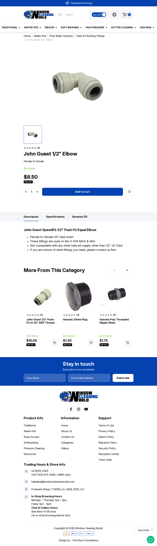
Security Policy (107, 448)
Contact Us (67, 436)
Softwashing (31, 442)
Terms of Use (106, 425)
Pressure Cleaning (34, 448)
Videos (65, 448)
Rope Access (31, 436)
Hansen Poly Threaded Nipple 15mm (114, 321)
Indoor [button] (49, 27)
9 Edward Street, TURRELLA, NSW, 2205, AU (57, 489)
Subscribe (123, 378)
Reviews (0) (79, 216)
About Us (66, 431)
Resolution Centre (108, 454)
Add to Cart (82, 191)
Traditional (30, 425)
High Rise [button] (145, 27)
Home (64, 425)
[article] (42, 313)
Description (31, 216)
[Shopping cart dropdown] (126, 14)
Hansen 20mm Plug (75, 319)
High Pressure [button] (95, 27)
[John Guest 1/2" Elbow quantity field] (32, 192)
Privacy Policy (106, 431)
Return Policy (106, 436)
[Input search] (71, 14)
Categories (67, 442)
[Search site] (60, 14)
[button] (114, 14)
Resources (30, 454)
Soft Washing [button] (70, 27)
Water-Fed (30, 431)
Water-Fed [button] (31, 27)
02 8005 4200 (39, 470)
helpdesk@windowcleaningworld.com (53, 481)
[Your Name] (45, 378)
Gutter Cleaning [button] (122, 27)
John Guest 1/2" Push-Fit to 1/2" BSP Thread (40, 321)
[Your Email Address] (89, 378)
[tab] (31, 216)
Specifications (55, 216)
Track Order (105, 459)
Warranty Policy (107, 442)
